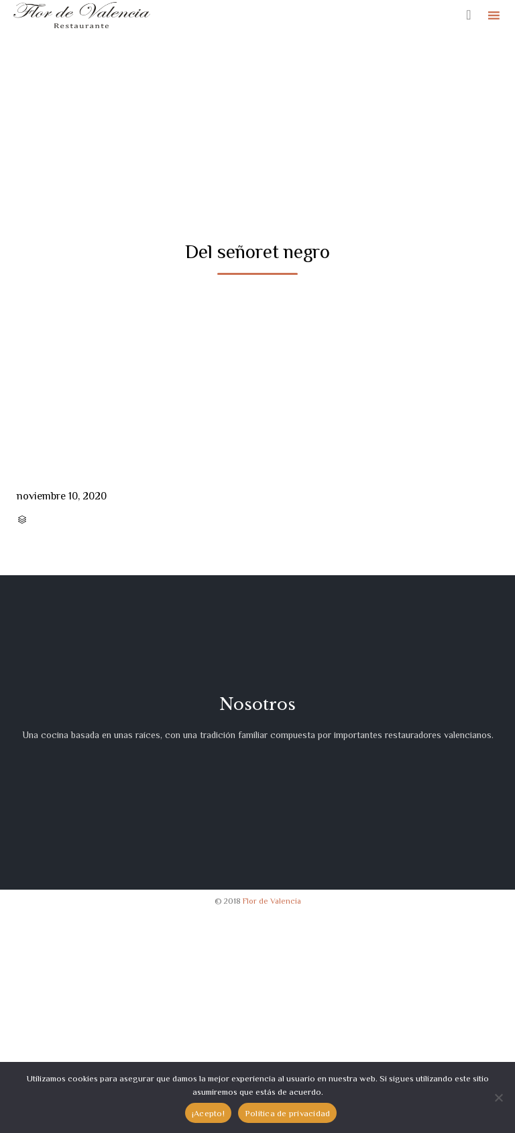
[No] (498, 1097)
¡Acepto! (208, 1113)
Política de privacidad (288, 1113)
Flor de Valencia (272, 901)
